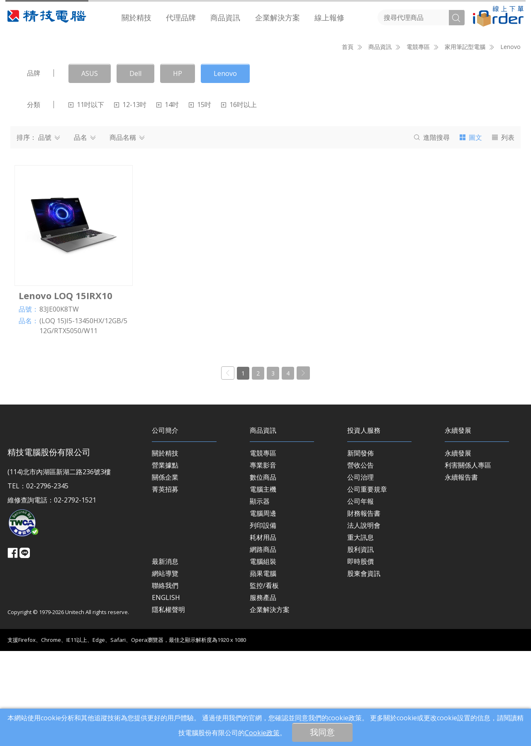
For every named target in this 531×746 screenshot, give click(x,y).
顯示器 (260, 595)
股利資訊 (360, 643)
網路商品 (263, 643)
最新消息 (165, 656)
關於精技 (136, 17)
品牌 (33, 168)
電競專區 (263, 547)
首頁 (347, 142)
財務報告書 (363, 607)
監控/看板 (264, 680)
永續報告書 (461, 571)
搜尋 (432, 232)
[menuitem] (136, 18)
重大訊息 (360, 631)
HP (177, 168)
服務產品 (263, 692)
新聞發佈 (360, 547)
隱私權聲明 (168, 704)
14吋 (167, 199)
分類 (33, 199)
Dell (135, 168)
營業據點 (165, 559)
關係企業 (165, 571)
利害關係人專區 (468, 559)
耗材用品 (263, 631)
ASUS (89, 168)
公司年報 (360, 595)
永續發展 (458, 547)
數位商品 (263, 571)
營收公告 (360, 559)
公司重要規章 (367, 583)
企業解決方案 (277, 17)
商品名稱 (127, 232)
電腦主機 (263, 583)
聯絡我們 (165, 680)
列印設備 (263, 619)
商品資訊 (225, 17)
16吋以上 (239, 199)
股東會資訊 (363, 668)
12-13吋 (130, 199)
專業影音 (263, 559)
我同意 (322, 732)
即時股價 (360, 656)
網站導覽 (165, 668)
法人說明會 (363, 619)
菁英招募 (165, 583)
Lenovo (510, 142)
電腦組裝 (263, 656)
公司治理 (360, 571)
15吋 (200, 199)
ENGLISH (166, 692)
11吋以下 (86, 199)
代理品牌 (181, 17)
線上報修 (329, 17)
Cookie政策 (262, 732)
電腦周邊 (263, 607)
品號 (49, 232)
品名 (84, 232)
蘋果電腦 (263, 668)
